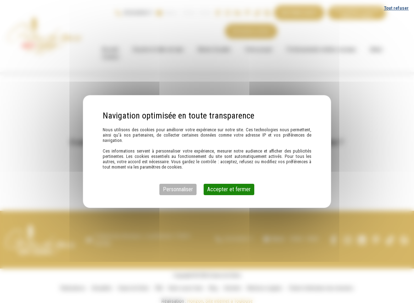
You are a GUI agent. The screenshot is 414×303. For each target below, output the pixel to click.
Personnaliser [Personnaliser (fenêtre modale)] (178, 189)
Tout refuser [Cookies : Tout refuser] (396, 8)
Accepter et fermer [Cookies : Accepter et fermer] (229, 189)
